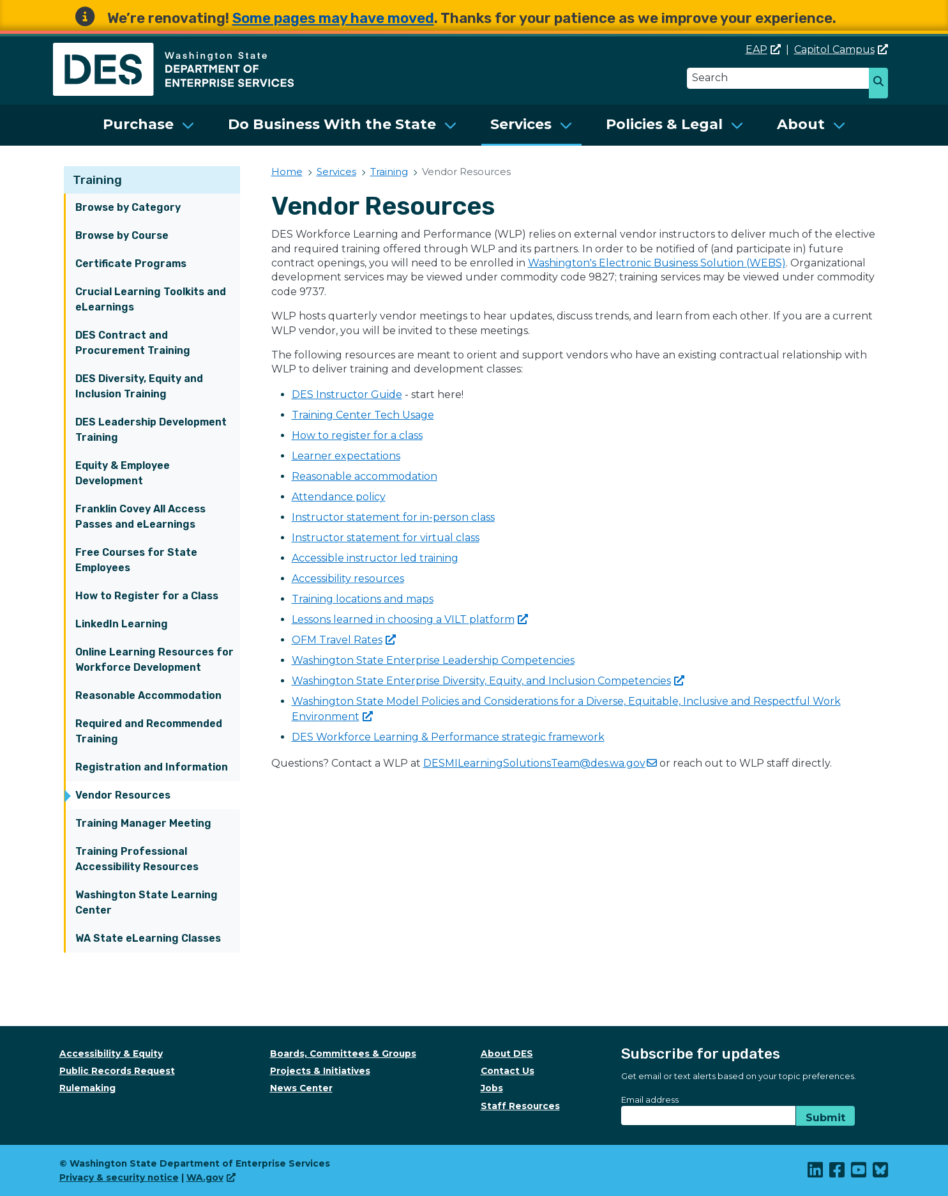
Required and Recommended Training (148, 731)
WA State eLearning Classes (148, 938)
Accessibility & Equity (111, 1053)
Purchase (138, 124)
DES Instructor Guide (347, 394)
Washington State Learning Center (146, 902)
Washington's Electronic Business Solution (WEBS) (657, 263)
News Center (301, 1088)
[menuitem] (149, 125)
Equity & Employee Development (122, 473)
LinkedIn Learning (121, 624)
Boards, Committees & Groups (343, 1053)
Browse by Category (128, 207)
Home (287, 171)
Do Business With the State (332, 124)
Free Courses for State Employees (136, 560)
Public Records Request (117, 1071)
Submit (825, 1118)
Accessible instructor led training (375, 558)
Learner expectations (346, 456)
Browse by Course (122, 235)
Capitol (841, 49)
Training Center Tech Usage (363, 415)
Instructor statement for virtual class (385, 538)
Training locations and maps (362, 599)
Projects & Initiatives (320, 1071)
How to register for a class (357, 435)
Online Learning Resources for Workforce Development (154, 659)
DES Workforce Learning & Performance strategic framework (448, 737)
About (801, 124)
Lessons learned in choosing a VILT (410, 619)
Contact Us (507, 1071)
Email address (650, 1099)
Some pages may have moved (333, 18)
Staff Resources (520, 1106)
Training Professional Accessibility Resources (137, 859)
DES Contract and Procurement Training (132, 342)
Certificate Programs (130, 263)
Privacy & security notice (119, 1177)
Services (521, 124)
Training (97, 179)
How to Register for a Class (146, 596)
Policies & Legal (664, 124)
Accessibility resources (348, 578)
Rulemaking (87, 1088)
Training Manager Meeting (143, 823)
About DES (507, 1053)
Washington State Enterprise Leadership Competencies (433, 660)
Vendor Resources (122, 795)
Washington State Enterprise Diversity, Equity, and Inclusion (488, 681)
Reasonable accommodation (364, 476)
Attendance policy (339, 497)
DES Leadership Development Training (151, 429)
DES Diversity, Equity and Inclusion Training (139, 386)
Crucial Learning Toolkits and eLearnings (150, 299)
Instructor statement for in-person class (393, 517)
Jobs (492, 1088)
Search (883, 84)
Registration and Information (151, 767)
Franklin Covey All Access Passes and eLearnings (140, 516)
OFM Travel (344, 640)
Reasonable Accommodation (148, 695)
